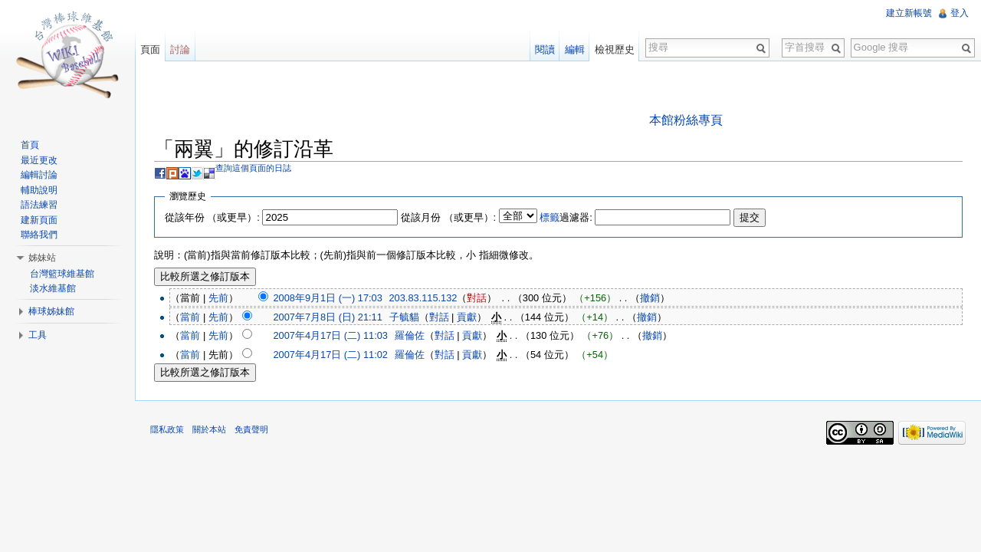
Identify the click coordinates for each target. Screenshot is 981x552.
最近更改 (39, 160)
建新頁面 (39, 220)
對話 (477, 298)
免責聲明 (251, 429)
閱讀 (545, 49)
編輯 (575, 49)
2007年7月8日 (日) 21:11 (327, 317)
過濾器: (566, 217)
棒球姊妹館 (51, 311)
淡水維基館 (53, 288)
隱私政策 (167, 429)
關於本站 (209, 429)
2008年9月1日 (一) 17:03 (327, 298)
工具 (37, 335)
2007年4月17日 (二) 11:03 (330, 335)
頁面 (150, 49)
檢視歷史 (615, 49)
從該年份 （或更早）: (212, 217)
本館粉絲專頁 (686, 120)
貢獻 (467, 317)
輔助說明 (39, 190)
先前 (218, 298)
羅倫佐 (410, 335)
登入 (959, 13)
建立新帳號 (909, 13)
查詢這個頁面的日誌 (253, 167)
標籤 (549, 217)
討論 (180, 49)
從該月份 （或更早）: (448, 217)
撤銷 (650, 298)
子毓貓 (404, 317)
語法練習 (39, 204)
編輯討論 (39, 174)
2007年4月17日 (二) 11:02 (330, 354)
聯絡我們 (39, 234)
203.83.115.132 (423, 298)
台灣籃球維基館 (62, 273)
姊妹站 (42, 257)
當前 (190, 317)
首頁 (30, 145)
